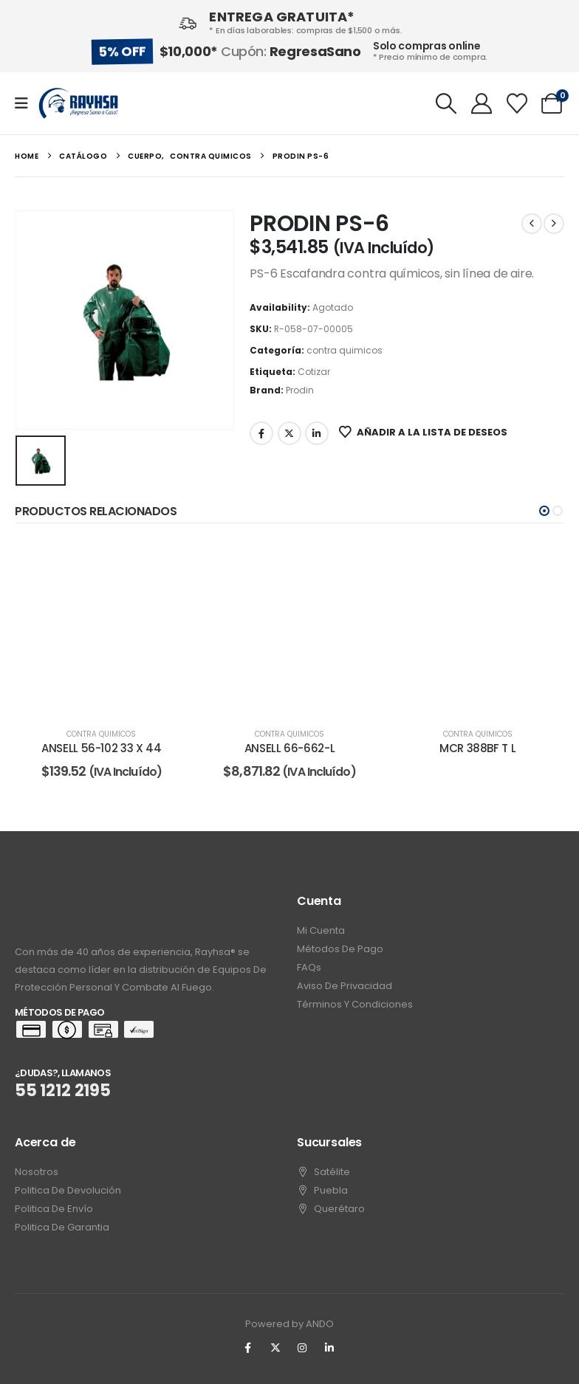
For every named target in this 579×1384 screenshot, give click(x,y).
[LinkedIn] (329, 1348)
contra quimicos (344, 350)
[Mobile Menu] (26, 103)
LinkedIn (317, 433)
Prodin (300, 390)
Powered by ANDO (289, 1324)
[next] (554, 223)
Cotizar (314, 371)
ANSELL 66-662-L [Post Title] (289, 748)
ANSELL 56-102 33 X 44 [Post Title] (101, 748)
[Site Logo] (78, 103)
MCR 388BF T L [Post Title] (477, 748)
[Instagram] (303, 1348)
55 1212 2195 (63, 1090)
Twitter (289, 433)
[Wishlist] (517, 103)
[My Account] (481, 103)
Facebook (261, 433)
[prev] (531, 223)
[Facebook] (248, 1348)
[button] (446, 103)
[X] (275, 1348)
